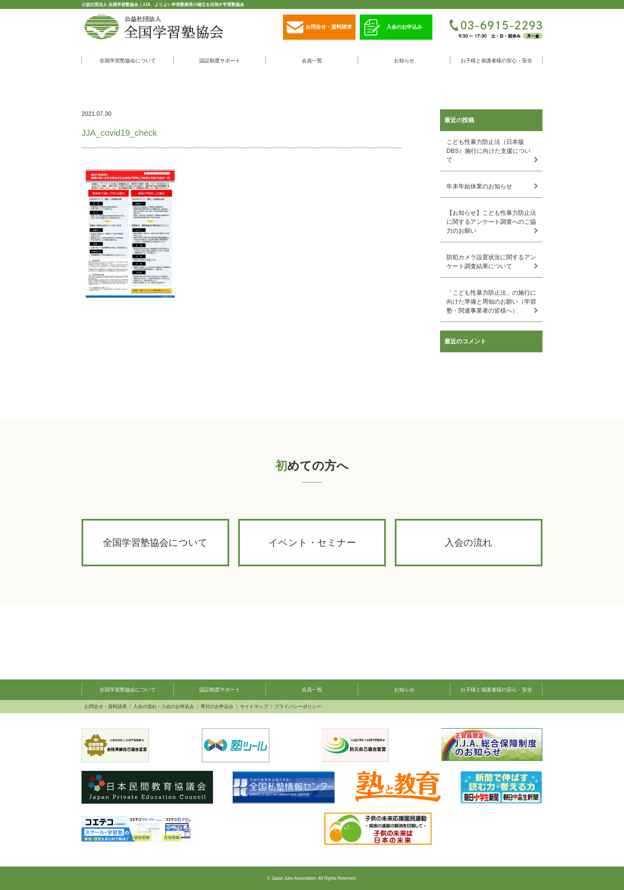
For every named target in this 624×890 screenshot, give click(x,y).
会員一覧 (312, 61)
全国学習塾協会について (127, 61)
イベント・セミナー (312, 542)
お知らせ (404, 61)
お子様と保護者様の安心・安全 (496, 61)
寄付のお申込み (217, 706)
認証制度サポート (219, 61)
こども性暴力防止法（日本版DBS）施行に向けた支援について (488, 150)
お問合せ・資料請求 (319, 27)
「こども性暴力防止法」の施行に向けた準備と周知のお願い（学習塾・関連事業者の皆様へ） (491, 301)
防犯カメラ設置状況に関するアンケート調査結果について (491, 261)
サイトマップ (254, 706)
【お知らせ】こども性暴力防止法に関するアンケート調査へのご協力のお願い (491, 221)
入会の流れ (469, 542)
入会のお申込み (393, 27)
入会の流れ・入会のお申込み (163, 706)
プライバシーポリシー (297, 706)
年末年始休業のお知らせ (479, 186)
